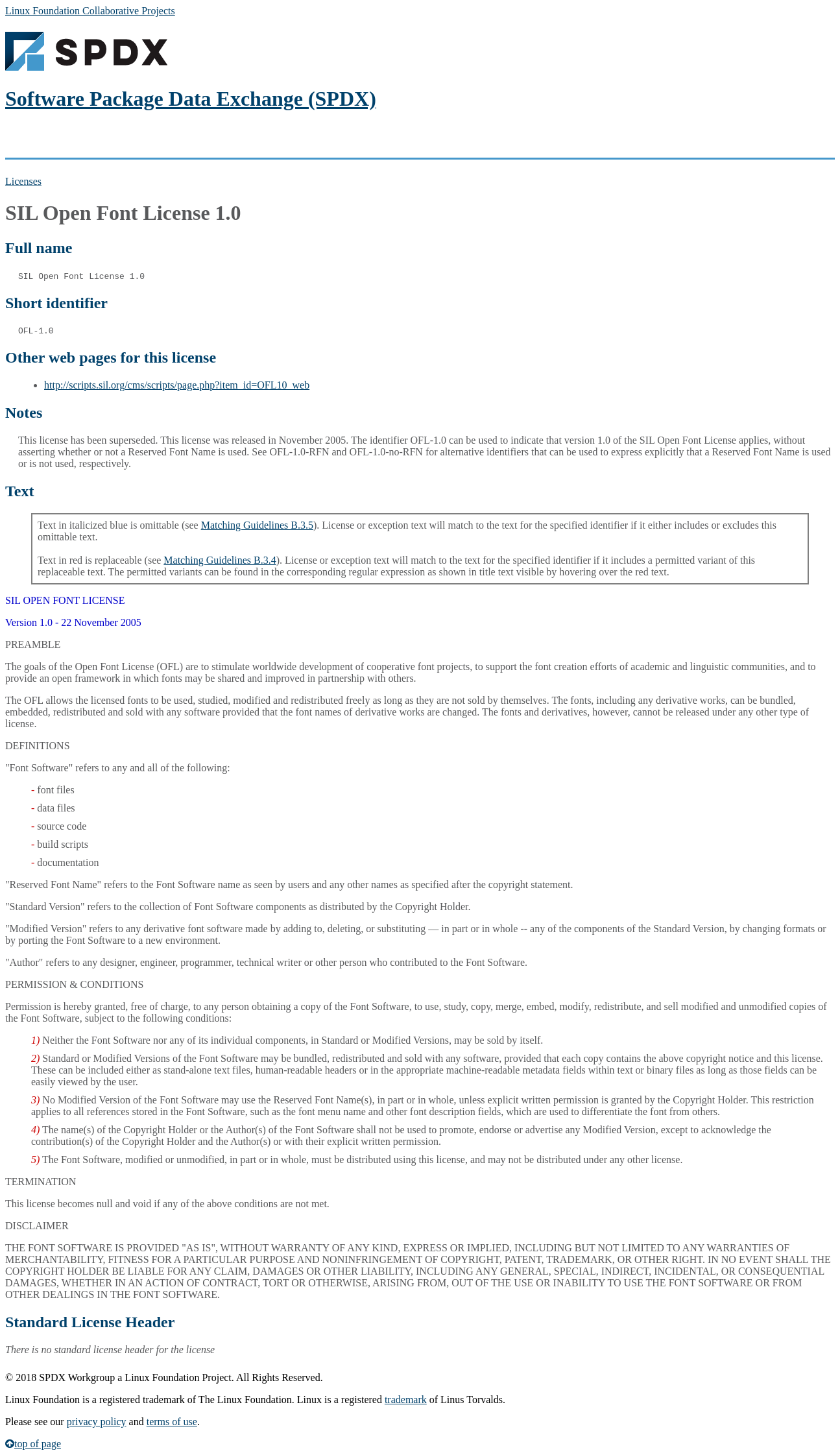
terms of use (172, 1421)
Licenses (23, 181)
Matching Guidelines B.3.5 (257, 525)
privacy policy (96, 1421)
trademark (406, 1399)
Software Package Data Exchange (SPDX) (190, 98)
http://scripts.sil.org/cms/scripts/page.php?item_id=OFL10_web (176, 385)
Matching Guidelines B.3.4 (219, 560)
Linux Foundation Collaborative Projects (90, 10)
